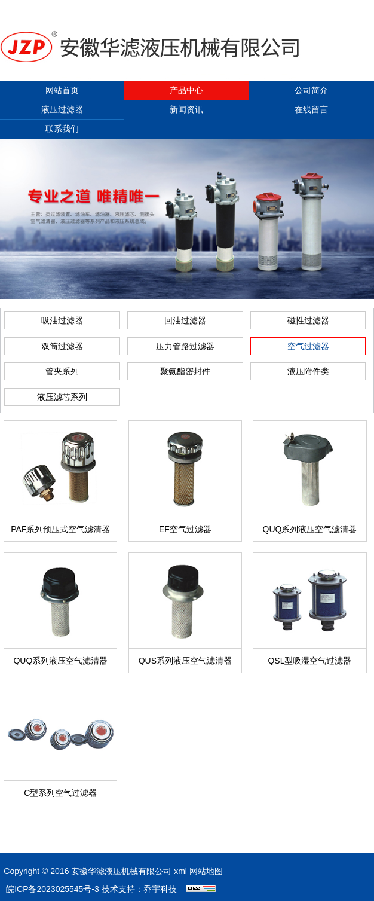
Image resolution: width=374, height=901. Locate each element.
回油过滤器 (185, 320)
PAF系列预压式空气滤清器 (60, 529)
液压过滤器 (62, 109)
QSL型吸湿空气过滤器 (309, 660)
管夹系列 (62, 371)
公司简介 (311, 90)
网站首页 (62, 90)
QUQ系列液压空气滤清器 (310, 529)
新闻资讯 (186, 109)
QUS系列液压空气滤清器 (185, 660)
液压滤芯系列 (62, 397)
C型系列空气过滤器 (60, 793)
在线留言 (311, 109)
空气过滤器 (308, 346)
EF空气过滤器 (185, 529)
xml (180, 871)
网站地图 (206, 871)
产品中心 (186, 90)
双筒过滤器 (62, 346)
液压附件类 (308, 371)
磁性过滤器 (308, 320)
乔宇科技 (160, 889)
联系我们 (62, 128)
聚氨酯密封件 (185, 371)
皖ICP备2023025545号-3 (52, 889)
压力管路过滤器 (185, 346)
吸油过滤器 (62, 320)
